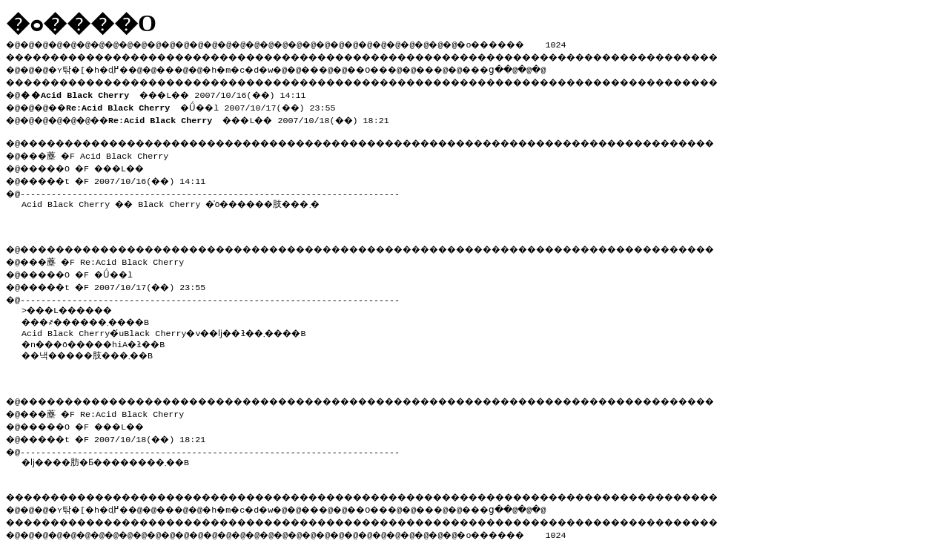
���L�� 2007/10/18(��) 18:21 (265, 116)
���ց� (538, 67)
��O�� (408, 67)
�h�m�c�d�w (263, 67)
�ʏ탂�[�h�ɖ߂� (96, 67)
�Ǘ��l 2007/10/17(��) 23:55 (211, 104)
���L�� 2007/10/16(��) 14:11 (170, 92)
